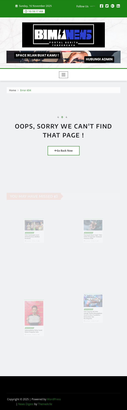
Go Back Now (64, 150)
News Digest (26, 404)
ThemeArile (45, 404)
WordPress (54, 399)
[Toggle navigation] (63, 74)
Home (12, 91)
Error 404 (25, 91)
